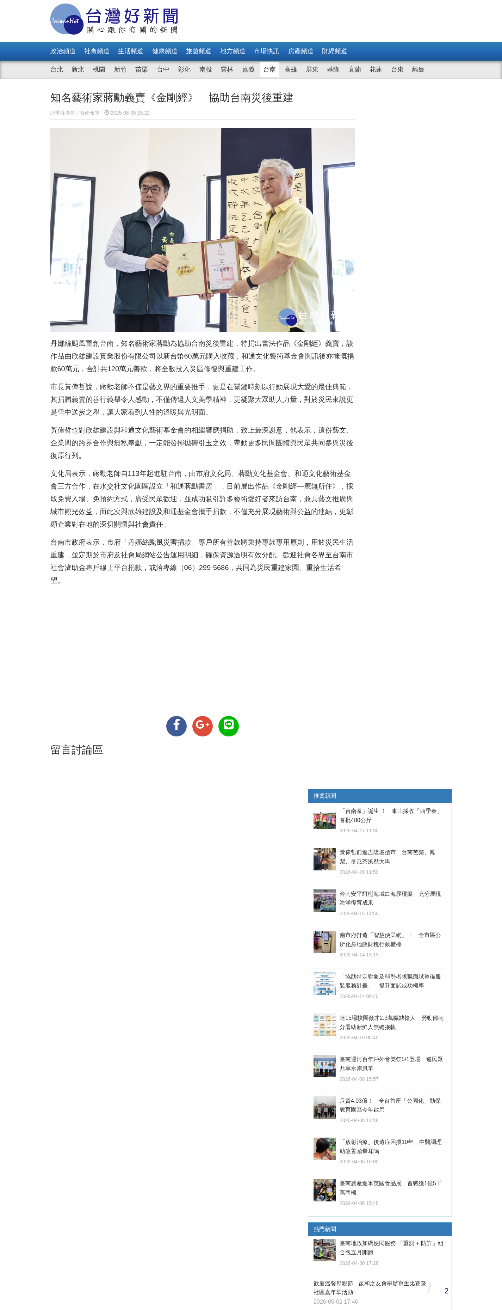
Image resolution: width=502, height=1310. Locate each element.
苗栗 (141, 69)
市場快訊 (266, 51)
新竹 (120, 69)
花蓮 (376, 69)
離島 (418, 69)
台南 (269, 69)
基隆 (333, 69)
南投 (205, 69)
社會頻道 (97, 51)
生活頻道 (130, 51)
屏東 (312, 69)
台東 (397, 69)
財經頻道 (334, 51)
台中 (163, 69)
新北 (78, 69)
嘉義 (248, 69)
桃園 (99, 69)
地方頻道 (233, 51)
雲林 (227, 69)
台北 (56, 69)
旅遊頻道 (198, 51)
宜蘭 (354, 69)
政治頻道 (63, 51)
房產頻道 (301, 51)
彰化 (184, 69)
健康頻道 (165, 51)
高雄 (290, 69)
